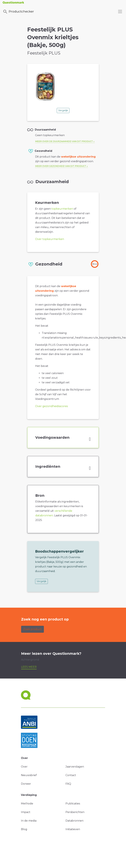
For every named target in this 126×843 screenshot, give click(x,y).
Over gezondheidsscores (51, 406)
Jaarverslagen (74, 766)
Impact (25, 812)
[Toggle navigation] (120, 11)
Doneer (26, 783)
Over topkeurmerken (49, 239)
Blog (24, 829)
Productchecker (18, 11)
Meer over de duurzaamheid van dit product (64, 141)
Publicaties (72, 803)
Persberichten (74, 812)
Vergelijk (63, 110)
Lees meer (29, 666)
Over (24, 766)
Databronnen (74, 820)
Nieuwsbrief (29, 775)
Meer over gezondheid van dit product (60, 166)
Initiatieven (72, 829)
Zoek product (32, 629)
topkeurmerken (62, 208)
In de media (28, 820)
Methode (27, 803)
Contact (70, 775)
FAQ (68, 783)
